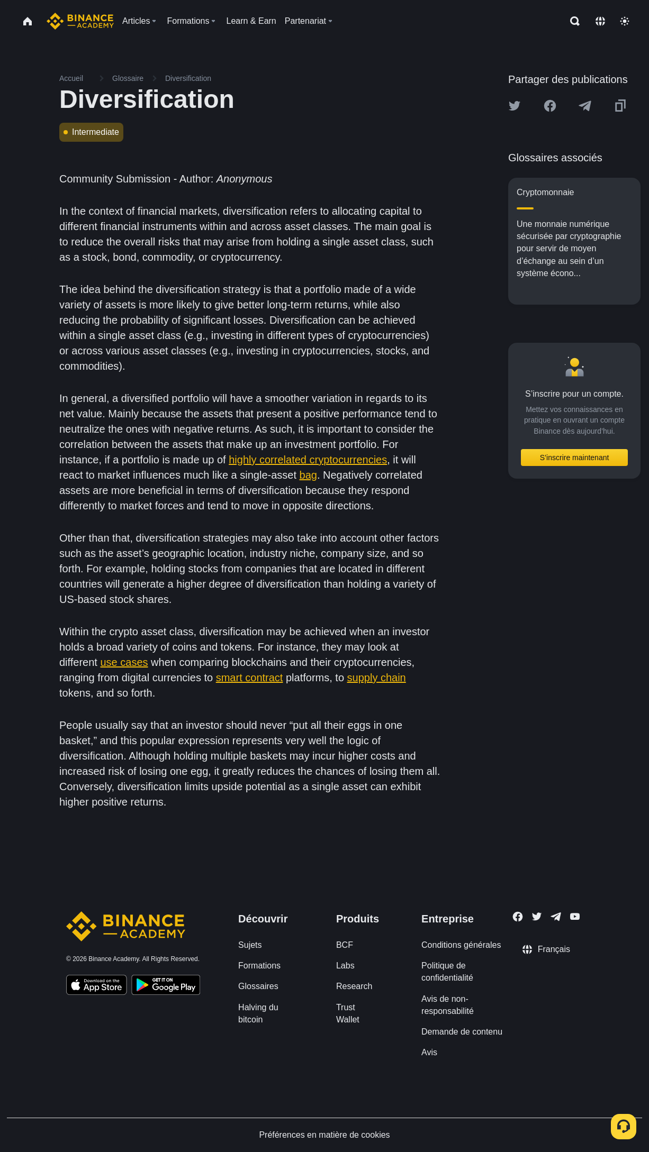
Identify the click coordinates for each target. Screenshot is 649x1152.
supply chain (376, 677)
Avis (429, 1052)
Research (354, 986)
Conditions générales (461, 944)
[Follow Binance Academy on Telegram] (556, 916)
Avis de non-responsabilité (447, 1005)
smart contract (249, 677)
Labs (345, 965)
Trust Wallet (347, 1013)
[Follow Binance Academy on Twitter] (536, 916)
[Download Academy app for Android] (165, 986)
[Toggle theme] (624, 21)
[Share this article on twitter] (514, 105)
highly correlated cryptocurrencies (308, 459)
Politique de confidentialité (447, 971)
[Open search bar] (571, 21)
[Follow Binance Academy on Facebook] (517, 916)
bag (308, 475)
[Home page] (80, 21)
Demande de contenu (461, 1031)
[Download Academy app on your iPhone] (96, 986)
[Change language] (600, 21)
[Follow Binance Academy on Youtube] (575, 916)
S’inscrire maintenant (574, 457)
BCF (344, 944)
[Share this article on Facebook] (550, 105)
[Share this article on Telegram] (585, 105)
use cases (124, 662)
